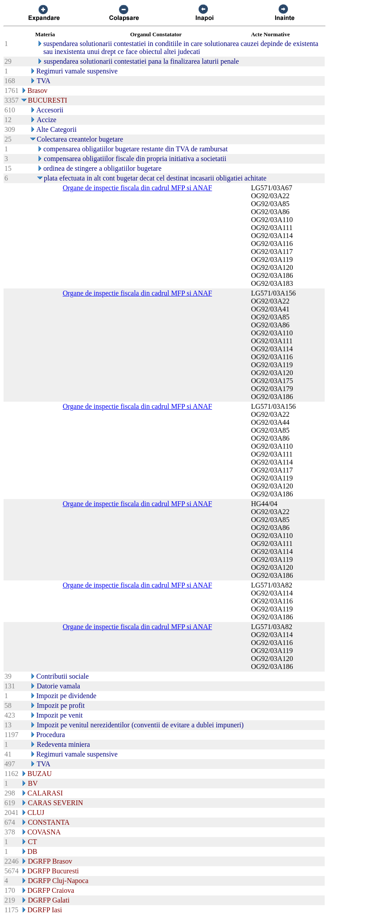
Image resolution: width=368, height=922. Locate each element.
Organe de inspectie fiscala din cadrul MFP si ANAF (137, 188)
